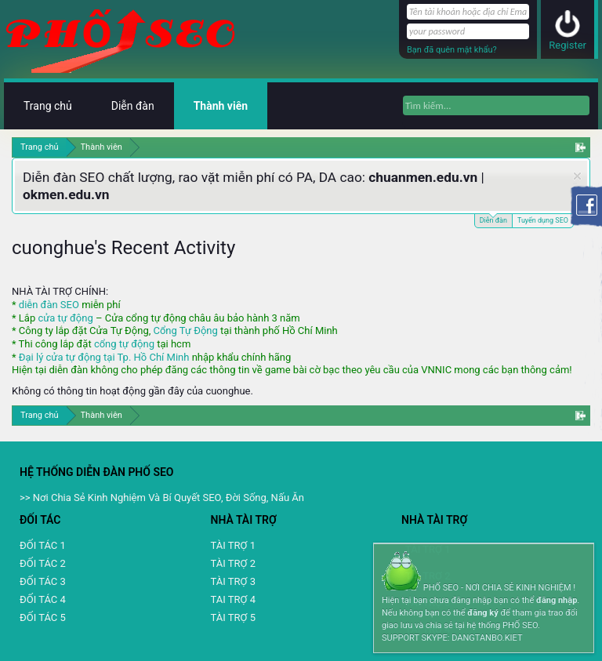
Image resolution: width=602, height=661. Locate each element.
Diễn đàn (493, 219)
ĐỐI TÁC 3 (43, 581)
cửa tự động (65, 318)
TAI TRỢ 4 (233, 599)
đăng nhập (556, 600)
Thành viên (221, 106)
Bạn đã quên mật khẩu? (452, 50)
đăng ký (482, 613)
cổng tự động (124, 344)
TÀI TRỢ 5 (233, 617)
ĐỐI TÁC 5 (43, 617)
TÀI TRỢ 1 (233, 545)
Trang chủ (48, 106)
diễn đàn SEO (49, 305)
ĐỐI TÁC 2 (43, 563)
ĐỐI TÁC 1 (43, 545)
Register (567, 45)
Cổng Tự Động (185, 330)
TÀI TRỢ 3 (233, 581)
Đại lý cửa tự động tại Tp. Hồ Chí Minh (104, 357)
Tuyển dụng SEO (542, 220)
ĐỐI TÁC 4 (43, 599)
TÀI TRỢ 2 (233, 563)
